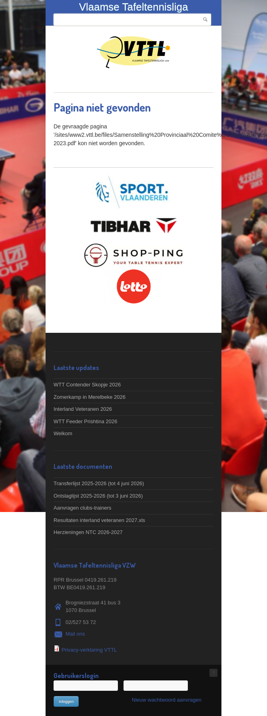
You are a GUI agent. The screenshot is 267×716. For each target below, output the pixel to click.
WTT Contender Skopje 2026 (87, 385)
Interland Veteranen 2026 (83, 409)
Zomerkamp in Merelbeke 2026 (90, 397)
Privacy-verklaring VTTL (89, 650)
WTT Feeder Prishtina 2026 (85, 421)
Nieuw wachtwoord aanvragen (166, 700)
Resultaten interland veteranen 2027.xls (99, 520)
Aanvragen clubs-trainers (83, 508)
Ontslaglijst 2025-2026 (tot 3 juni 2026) (98, 496)
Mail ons (75, 634)
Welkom (63, 433)
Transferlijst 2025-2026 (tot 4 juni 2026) (99, 483)
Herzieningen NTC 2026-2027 (88, 532)
